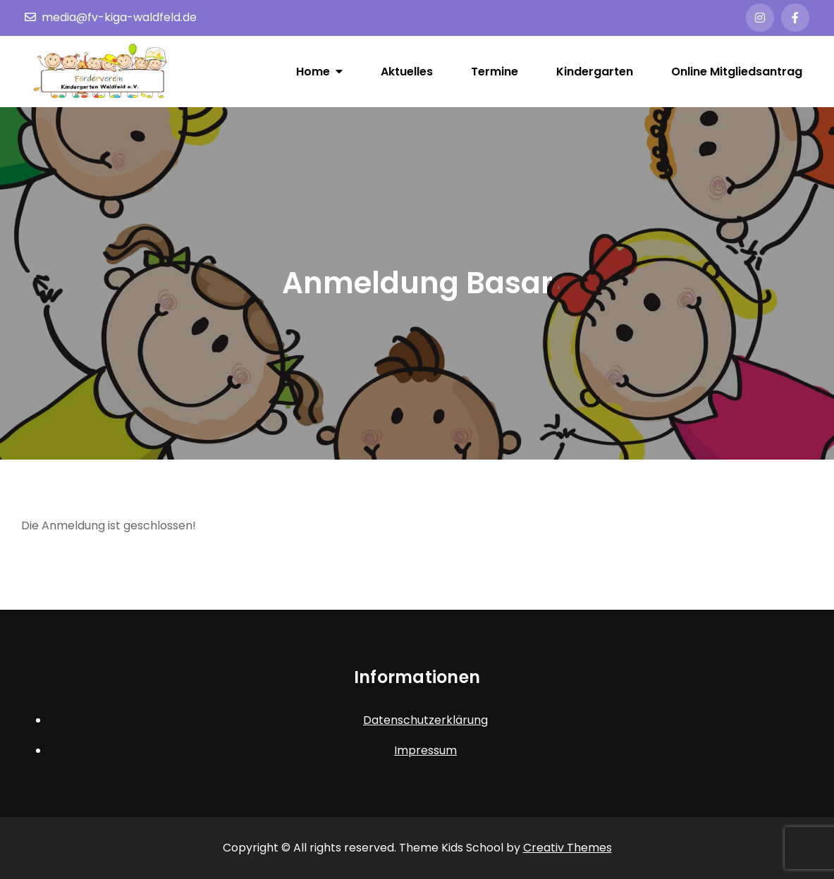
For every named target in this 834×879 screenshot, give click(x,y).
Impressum (425, 750)
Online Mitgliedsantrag (736, 71)
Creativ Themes (567, 848)
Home (313, 71)
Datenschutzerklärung (425, 720)
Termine (494, 71)
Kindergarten (594, 71)
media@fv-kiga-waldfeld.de (111, 17)
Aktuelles (407, 71)
